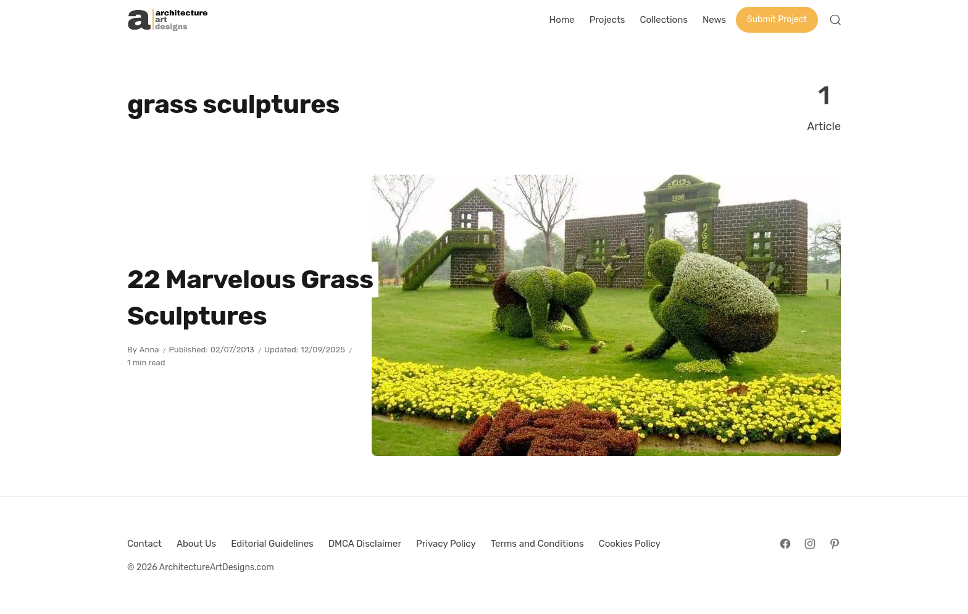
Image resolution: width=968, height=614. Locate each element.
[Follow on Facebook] (785, 544)
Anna (149, 349)
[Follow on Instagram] (810, 544)
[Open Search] (835, 19)
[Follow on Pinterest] (835, 544)
